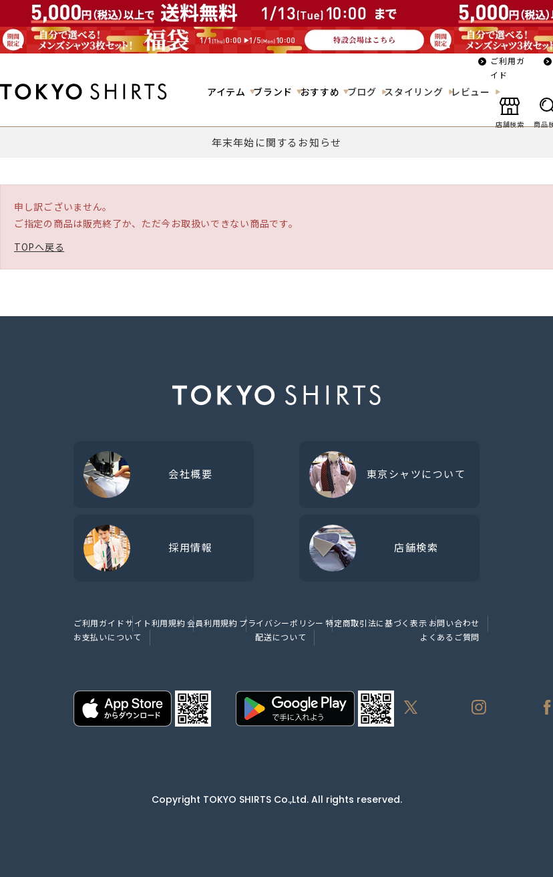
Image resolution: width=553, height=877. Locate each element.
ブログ (362, 91)
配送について (280, 636)
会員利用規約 (212, 622)
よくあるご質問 (450, 636)
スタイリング (413, 91)
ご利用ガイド (508, 67)
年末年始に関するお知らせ (276, 142)
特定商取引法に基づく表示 (376, 622)
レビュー (470, 91)
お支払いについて (107, 636)
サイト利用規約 (155, 622)
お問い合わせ (454, 622)
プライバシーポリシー (281, 622)
